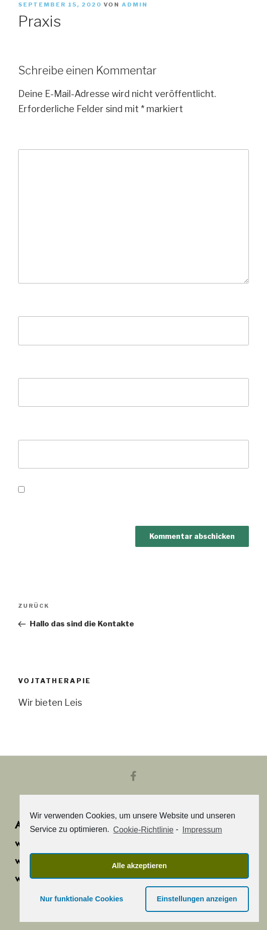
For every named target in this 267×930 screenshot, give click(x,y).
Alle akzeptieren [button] (139, 866)
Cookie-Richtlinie (143, 829)
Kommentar (48, 137)
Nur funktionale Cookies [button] (82, 899)
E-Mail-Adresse (56, 366)
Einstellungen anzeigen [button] (197, 899)
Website (37, 427)
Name (34, 304)
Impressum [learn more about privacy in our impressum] (202, 829)
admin (135, 4)
